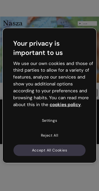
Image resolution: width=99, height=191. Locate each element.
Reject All (49, 135)
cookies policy (65, 104)
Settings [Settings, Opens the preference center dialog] (49, 120)
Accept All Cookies (49, 149)
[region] (49, 95)
